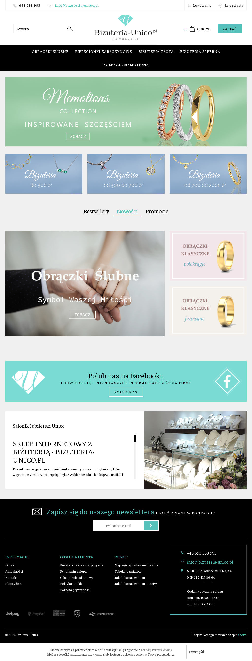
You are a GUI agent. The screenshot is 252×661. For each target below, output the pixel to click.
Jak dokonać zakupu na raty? (136, 583)
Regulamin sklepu (73, 571)
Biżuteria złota (156, 51)
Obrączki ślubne (50, 51)
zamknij (197, 651)
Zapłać (230, 28)
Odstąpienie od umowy (76, 577)
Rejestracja (230, 5)
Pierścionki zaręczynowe (103, 51)
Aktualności (14, 571)
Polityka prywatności (75, 589)
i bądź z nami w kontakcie (123, 511)
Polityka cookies (72, 583)
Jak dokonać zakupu (130, 577)
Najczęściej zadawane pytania (136, 565)
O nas (9, 565)
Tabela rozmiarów (128, 571)
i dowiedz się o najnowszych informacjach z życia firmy (126, 384)
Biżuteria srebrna (200, 51)
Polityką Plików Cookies (156, 650)
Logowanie (200, 5)
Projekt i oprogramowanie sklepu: (219, 635)
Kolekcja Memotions (126, 64)
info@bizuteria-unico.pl (77, 5)
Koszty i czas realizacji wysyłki (82, 565)
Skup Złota (13, 583)
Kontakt (11, 577)
